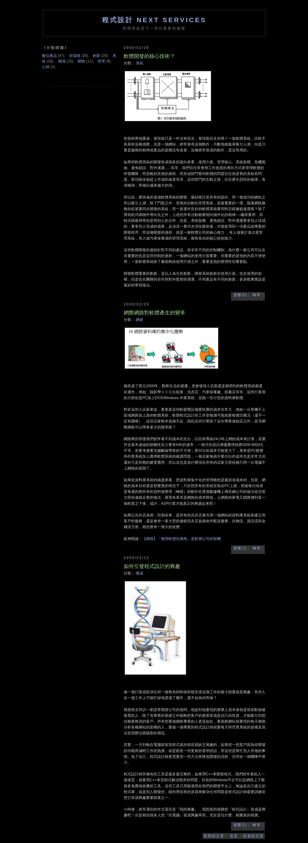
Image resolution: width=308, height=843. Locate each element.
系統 (139, 63)
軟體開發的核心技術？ (149, 56)
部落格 (74, 56)
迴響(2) (240, 548)
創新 (96, 56)
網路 (139, 320)
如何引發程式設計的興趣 (152, 566)
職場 (139, 573)
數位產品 (49, 56)
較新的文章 (253, 836)
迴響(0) (240, 295)
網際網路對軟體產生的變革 (154, 313)
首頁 (234, 836)
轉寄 (256, 295)
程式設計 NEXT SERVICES (154, 20)
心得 (45, 67)
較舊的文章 (214, 836)
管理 (101, 61)
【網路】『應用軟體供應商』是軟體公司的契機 (181, 539)
